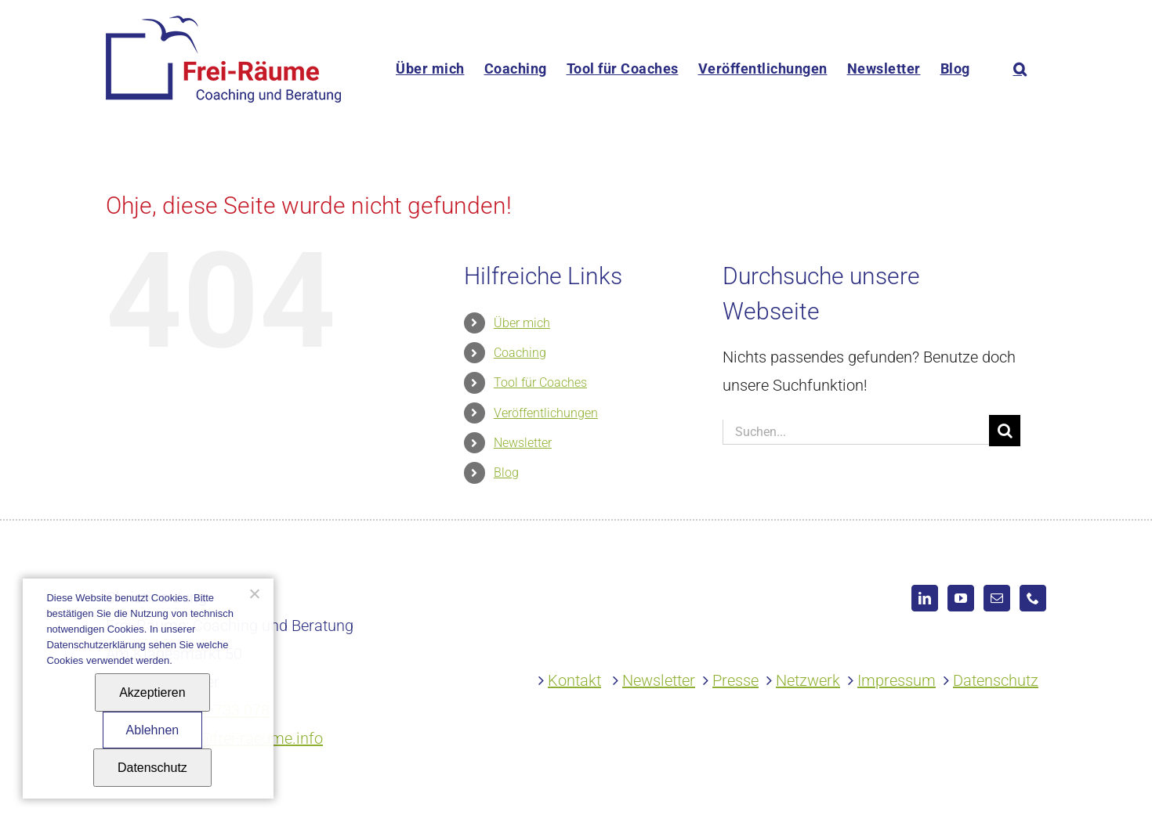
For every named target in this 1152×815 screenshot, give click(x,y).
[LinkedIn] (924, 598)
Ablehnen (152, 730)
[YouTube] (960, 598)
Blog (506, 472)
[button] (1020, 68)
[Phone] (1033, 598)
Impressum (896, 680)
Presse (735, 680)
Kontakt (574, 680)
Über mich (522, 323)
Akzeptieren (152, 692)
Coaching (520, 352)
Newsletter (523, 442)
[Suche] (1004, 430)
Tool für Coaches (540, 382)
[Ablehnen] (254, 593)
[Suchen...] (856, 432)
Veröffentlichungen (546, 413)
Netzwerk (808, 680)
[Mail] (997, 598)
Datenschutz (995, 680)
